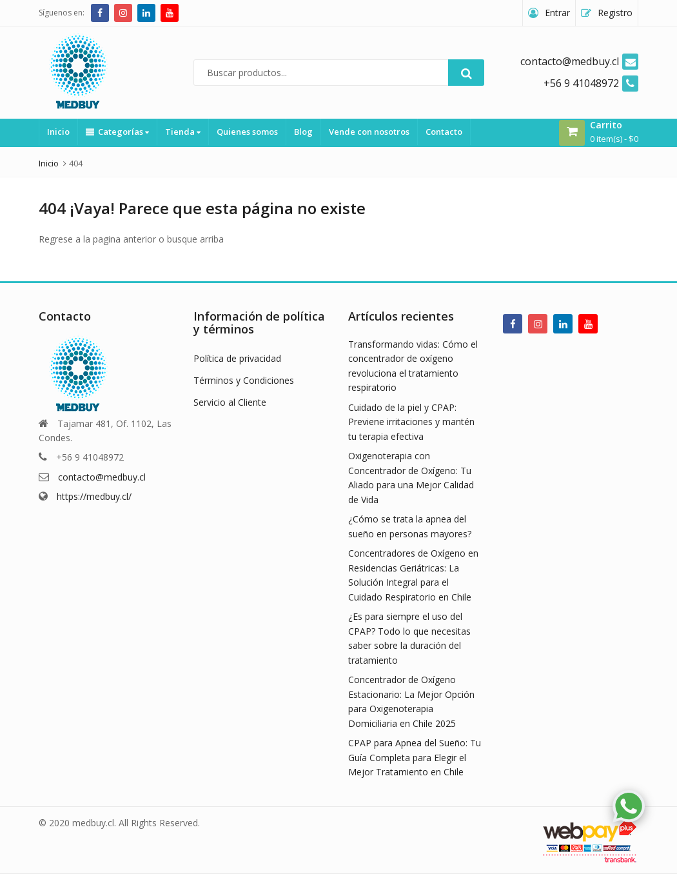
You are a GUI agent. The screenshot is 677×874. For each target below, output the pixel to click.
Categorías (117, 131)
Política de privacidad (237, 358)
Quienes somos (247, 131)
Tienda (183, 131)
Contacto (444, 131)
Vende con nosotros (369, 131)
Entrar (557, 12)
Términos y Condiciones (243, 380)
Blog (303, 131)
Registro (615, 12)
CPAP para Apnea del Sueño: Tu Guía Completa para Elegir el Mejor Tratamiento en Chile (414, 757)
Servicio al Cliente (229, 402)
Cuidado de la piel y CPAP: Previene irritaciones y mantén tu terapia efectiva (411, 421)
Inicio (58, 131)
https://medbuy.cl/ (94, 496)
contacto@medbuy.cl (102, 477)
